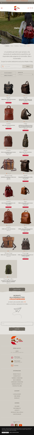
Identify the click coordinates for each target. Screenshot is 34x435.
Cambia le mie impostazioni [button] (14, 432)
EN (29, 2)
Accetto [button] (3, 432)
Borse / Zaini (23, 45)
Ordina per (20, 72)
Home (12, 45)
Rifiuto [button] (7, 432)
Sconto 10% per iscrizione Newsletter (13, 0)
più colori (8, 102)
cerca (28, 66)
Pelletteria (16, 45)
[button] (6, 173)
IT (27, 2)
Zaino (28, 45)
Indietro (6, 45)
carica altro (17, 289)
